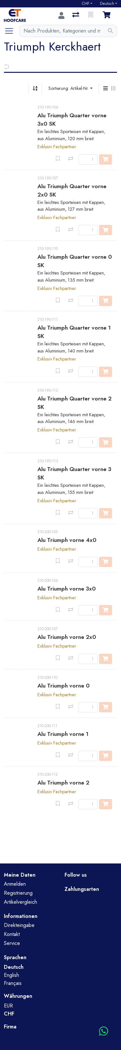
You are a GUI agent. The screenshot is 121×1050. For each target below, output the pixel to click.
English (11, 975)
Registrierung (18, 893)
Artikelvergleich (20, 902)
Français (13, 983)
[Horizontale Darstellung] (113, 88)
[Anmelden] (61, 15)
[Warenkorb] (107, 15)
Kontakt (12, 934)
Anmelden (15, 884)
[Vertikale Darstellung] (105, 88)
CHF (85, 3)
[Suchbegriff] (61, 31)
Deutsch (107, 3)
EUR (8, 1005)
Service (12, 943)
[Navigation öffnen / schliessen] (11, 31)
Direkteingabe (19, 925)
